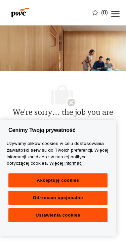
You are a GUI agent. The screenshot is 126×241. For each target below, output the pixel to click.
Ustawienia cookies (58, 215)
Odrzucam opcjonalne (58, 197)
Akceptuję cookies (58, 180)
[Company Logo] (40, 12)
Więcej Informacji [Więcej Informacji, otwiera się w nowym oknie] (66, 163)
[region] (58, 178)
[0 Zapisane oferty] (100, 12)
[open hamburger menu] (115, 13)
